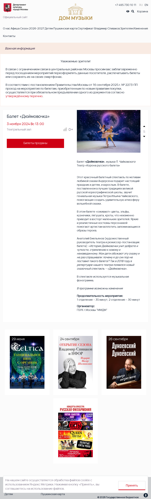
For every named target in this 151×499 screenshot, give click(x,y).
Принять (132, 485)
